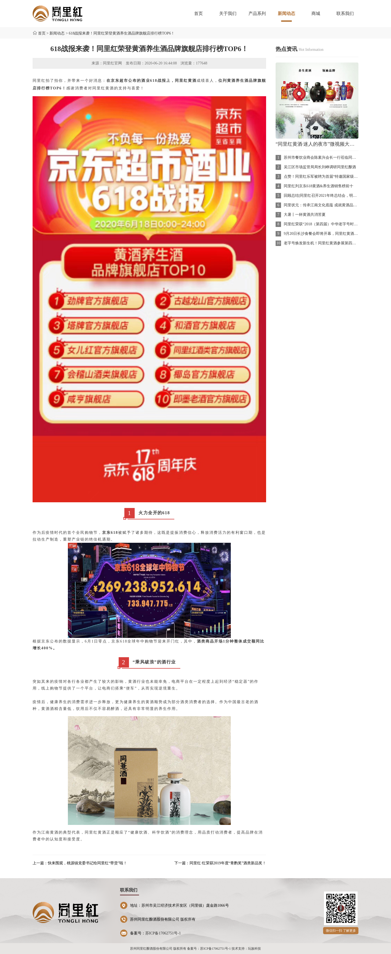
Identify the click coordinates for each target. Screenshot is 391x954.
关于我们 (228, 13)
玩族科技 (254, 948)
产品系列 (257, 13)
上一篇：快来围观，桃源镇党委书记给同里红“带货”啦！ (80, 863)
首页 (198, 13)
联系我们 (345, 13)
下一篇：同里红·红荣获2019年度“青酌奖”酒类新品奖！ (220, 863)
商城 (315, 13)
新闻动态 (286, 16)
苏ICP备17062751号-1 (163, 933)
